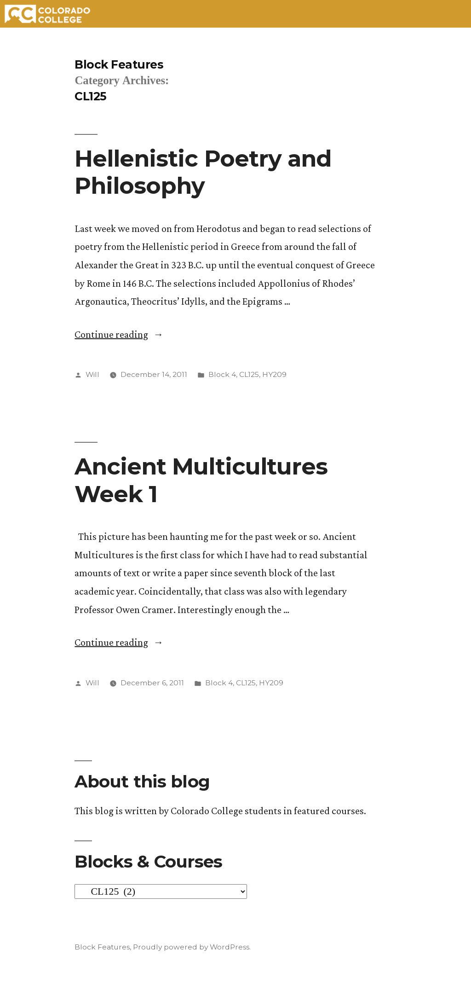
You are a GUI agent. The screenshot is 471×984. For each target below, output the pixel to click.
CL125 (249, 374)
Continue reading (119, 334)
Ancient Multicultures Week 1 (201, 479)
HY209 (274, 374)
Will (92, 374)
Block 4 (222, 374)
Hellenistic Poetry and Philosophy (203, 172)
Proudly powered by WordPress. (192, 947)
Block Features (119, 64)
